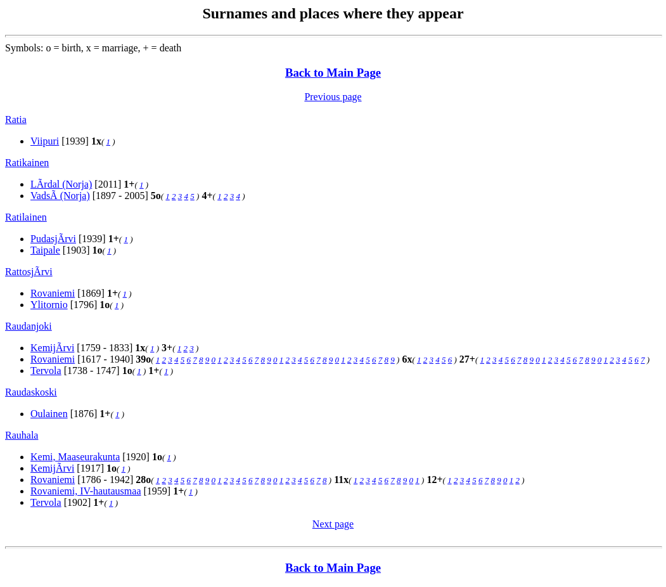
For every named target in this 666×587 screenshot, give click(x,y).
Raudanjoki (28, 326)
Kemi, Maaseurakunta (75, 456)
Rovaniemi (52, 293)
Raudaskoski (31, 392)
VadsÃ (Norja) (60, 195)
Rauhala (21, 435)
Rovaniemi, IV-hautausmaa (85, 491)
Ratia (16, 119)
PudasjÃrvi (53, 238)
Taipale (45, 250)
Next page (333, 524)
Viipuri (44, 141)
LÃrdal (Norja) (61, 184)
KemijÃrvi (52, 347)
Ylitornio (49, 304)
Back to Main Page (333, 72)
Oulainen (49, 413)
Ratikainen (27, 162)
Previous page (332, 96)
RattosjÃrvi (29, 271)
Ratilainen (26, 217)
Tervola (45, 370)
